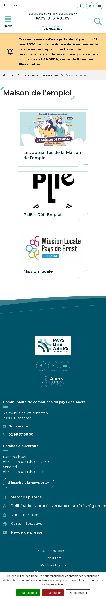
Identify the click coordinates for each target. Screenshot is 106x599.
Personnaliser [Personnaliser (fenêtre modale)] (78, 592)
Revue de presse (26, 532)
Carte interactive (26, 523)
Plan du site (53, 558)
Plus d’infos (29, 64)
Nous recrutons (25, 515)
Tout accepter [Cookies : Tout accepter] (28, 592)
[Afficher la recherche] (98, 21)
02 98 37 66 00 (18, 434)
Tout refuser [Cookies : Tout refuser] (53, 592)
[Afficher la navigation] (8, 21)
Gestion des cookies (53, 551)
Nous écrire (15, 426)
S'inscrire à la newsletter (28, 483)
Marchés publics (26, 497)
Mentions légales (53, 565)
